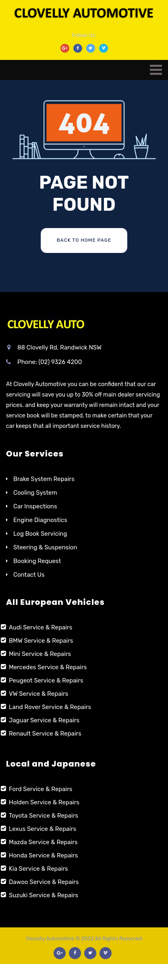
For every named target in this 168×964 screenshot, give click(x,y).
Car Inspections (35, 506)
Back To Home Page (84, 240)
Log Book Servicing (40, 533)
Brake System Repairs (44, 479)
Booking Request (37, 561)
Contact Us (29, 574)
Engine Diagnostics (40, 520)
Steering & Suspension (45, 547)
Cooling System (35, 492)
